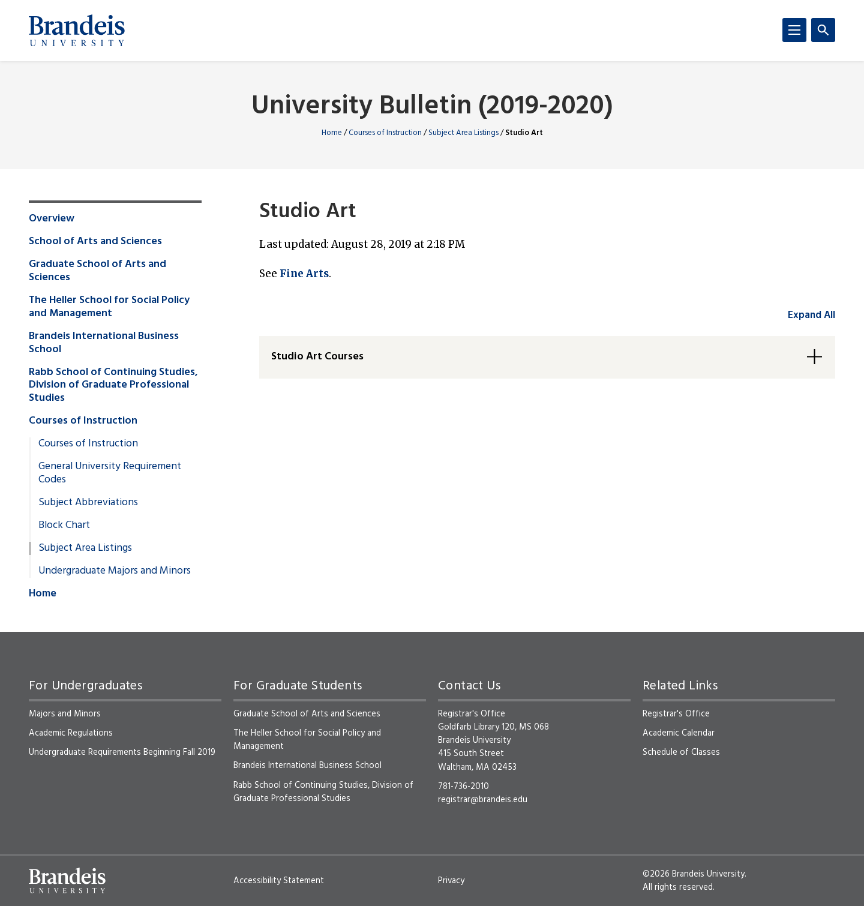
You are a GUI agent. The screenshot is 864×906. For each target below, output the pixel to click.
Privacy (451, 881)
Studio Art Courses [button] (317, 356)
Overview (51, 219)
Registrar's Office (676, 714)
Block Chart (64, 525)
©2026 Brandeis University (694, 874)
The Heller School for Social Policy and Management (109, 307)
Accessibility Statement (278, 881)
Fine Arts (304, 273)
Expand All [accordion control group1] (811, 315)
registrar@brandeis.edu (482, 800)
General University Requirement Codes (109, 473)
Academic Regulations (71, 733)
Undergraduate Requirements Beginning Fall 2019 (122, 752)
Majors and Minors (65, 714)
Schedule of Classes (681, 752)
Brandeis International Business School (104, 343)
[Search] (823, 30)
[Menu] (794, 30)
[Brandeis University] (77, 30)
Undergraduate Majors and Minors (114, 571)
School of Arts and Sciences (95, 241)
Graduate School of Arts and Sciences (97, 271)
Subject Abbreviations (88, 502)
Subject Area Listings (463, 133)
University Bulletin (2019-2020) (432, 107)
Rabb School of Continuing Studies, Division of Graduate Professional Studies (113, 386)
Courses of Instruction (385, 133)
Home (332, 133)
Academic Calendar (679, 733)
